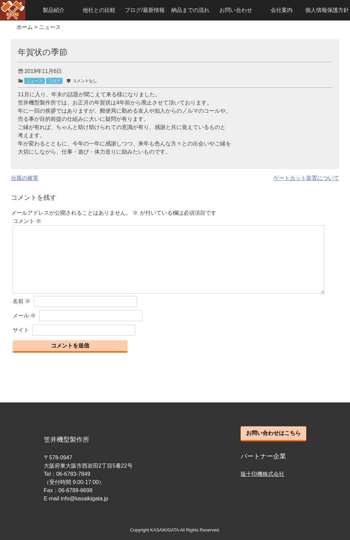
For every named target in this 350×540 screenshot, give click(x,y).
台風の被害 (24, 178)
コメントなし (84, 81)
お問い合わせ (235, 10)
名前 (21, 301)
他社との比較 (99, 10)
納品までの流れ (190, 10)
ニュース (34, 81)
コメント (27, 221)
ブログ (54, 81)
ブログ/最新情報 (144, 10)
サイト (21, 330)
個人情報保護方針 (327, 10)
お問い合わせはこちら (273, 433)
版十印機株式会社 (262, 474)
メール (24, 315)
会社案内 (282, 10)
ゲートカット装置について (306, 178)
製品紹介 (54, 10)
